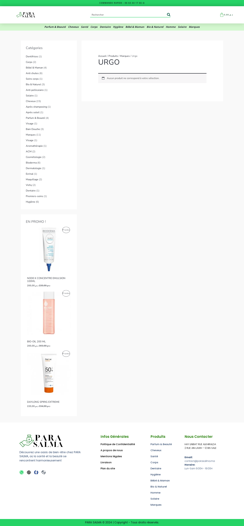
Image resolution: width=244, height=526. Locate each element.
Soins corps (32, 79)
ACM (29, 151)
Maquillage (32, 179)
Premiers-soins (34, 196)
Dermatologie (33, 168)
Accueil (102, 56)
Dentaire (105, 27)
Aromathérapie (34, 146)
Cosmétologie (34, 157)
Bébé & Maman (134, 27)
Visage (29, 123)
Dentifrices (32, 56)
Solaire (182, 27)
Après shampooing (36, 107)
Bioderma (31, 162)
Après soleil (33, 112)
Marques (194, 27)
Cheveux (73, 27)
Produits (113, 56)
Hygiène (118, 27)
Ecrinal (29, 174)
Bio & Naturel (155, 27)
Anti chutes (32, 73)
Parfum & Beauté (55, 27)
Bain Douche (33, 129)
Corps (93, 27)
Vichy (29, 185)
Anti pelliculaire (35, 90)
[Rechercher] (168, 14)
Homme (171, 27)
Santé (84, 27)
